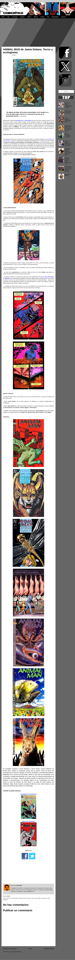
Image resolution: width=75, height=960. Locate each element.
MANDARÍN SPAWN (67, 175)
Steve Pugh (44, 898)
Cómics (29, 898)
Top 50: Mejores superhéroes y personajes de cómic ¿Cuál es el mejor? (68, 128)
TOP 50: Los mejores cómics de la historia (68, 112)
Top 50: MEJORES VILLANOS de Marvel (68, 120)
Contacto (63, 17)
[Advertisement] (29, 31)
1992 (8, 898)
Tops (8, 17)
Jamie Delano (38, 898)
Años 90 (25, 898)
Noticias (36, 17)
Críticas (42, 17)
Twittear (14, 55)
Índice (3, 17)
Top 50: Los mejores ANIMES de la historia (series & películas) (68, 143)
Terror (48, 898)
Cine (48, 17)
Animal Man (15, 898)
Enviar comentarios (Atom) (15, 951)
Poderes (29, 17)
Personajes (15, 17)
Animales (20, 898)
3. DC (10, 898)
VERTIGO (5, 899)
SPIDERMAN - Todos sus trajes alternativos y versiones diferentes (68, 169)
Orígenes (22, 17)
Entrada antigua (49, 948)
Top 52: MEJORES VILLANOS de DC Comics (68, 135)
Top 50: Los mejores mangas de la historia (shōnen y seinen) (68, 105)
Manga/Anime (55, 17)
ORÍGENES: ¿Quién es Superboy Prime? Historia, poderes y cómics (68, 151)
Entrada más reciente (9, 948)
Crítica (32, 898)
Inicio (30, 948)
